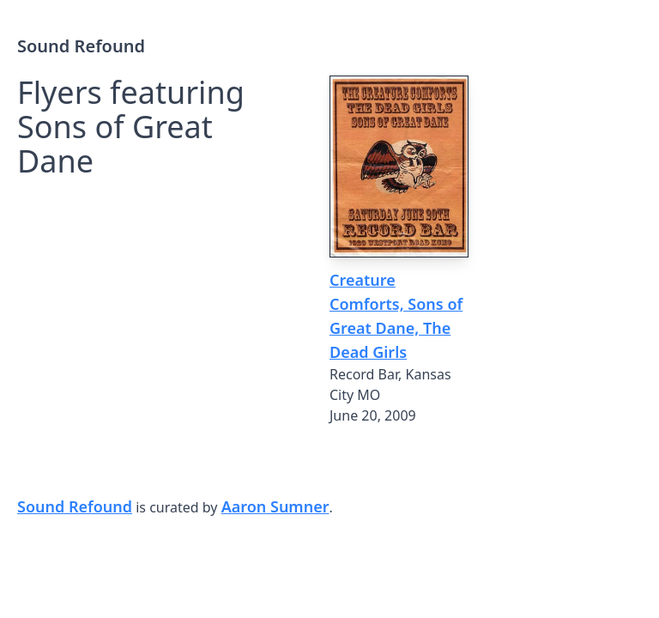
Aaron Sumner (275, 506)
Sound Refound (81, 46)
